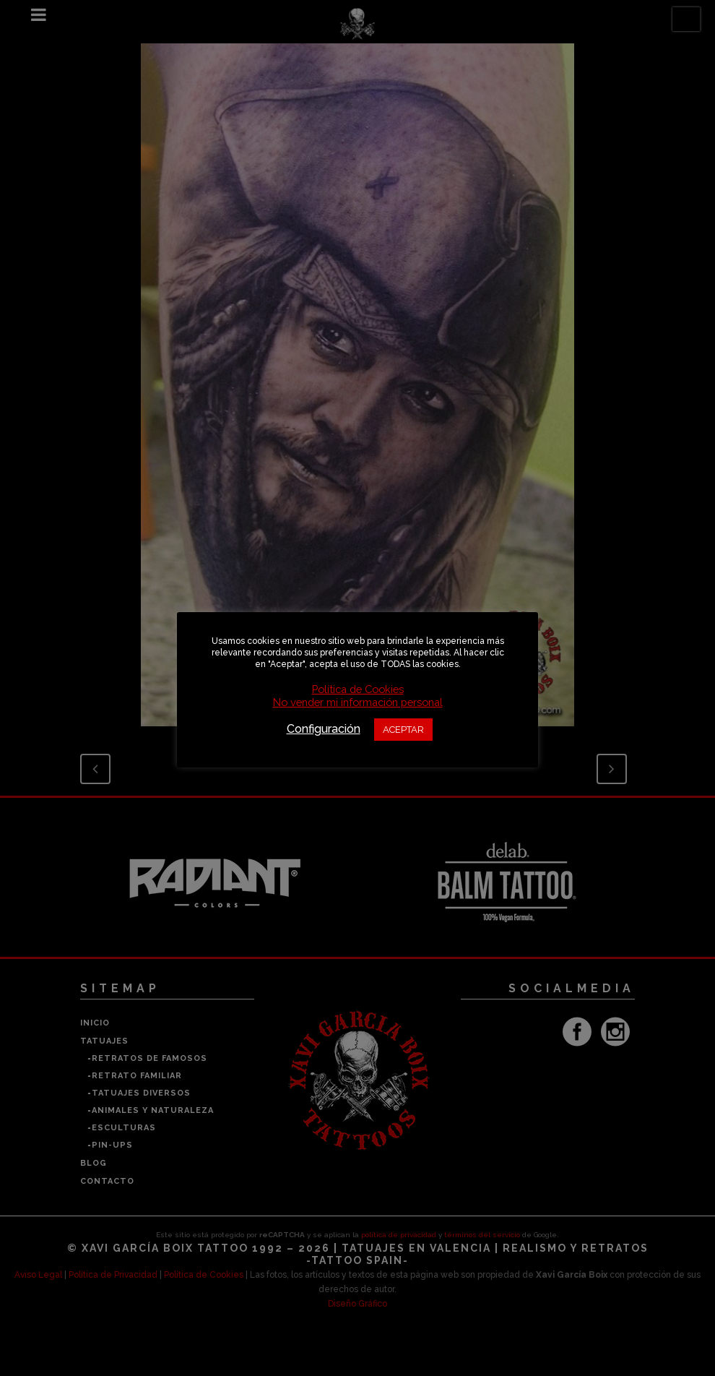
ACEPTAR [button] (403, 729)
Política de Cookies (358, 689)
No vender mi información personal (358, 702)
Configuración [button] (323, 729)
